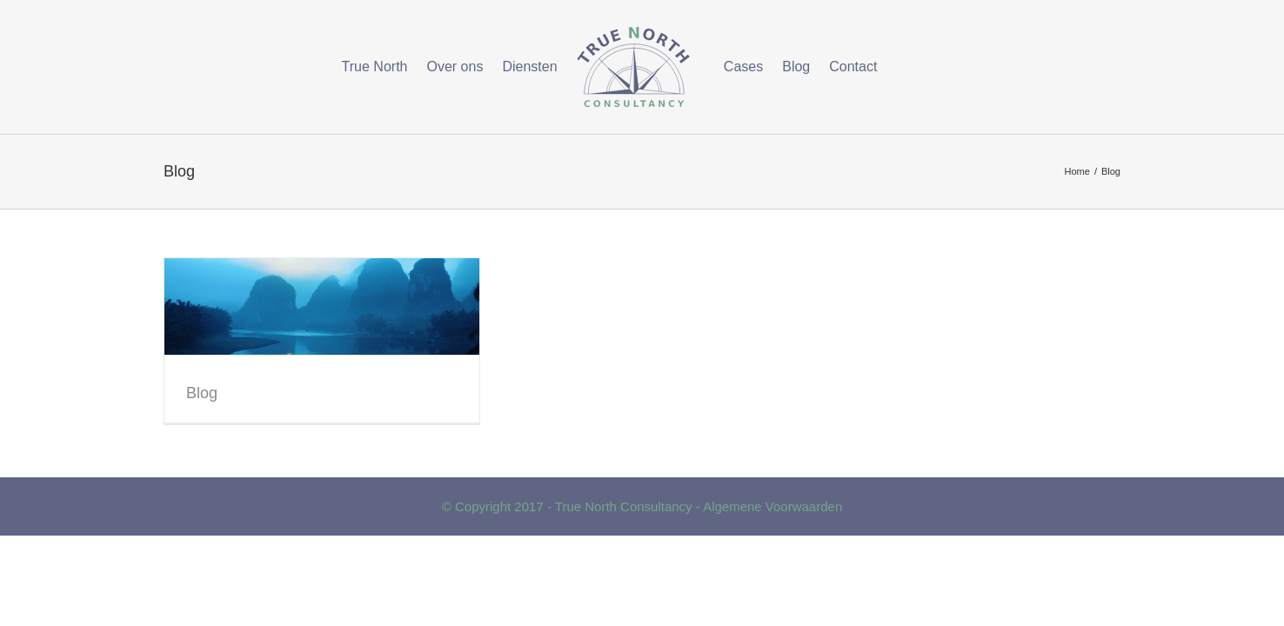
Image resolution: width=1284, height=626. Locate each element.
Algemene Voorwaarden (772, 506)
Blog (201, 393)
